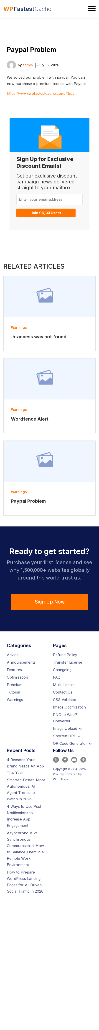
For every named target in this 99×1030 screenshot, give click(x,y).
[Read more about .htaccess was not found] (49, 296)
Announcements (21, 662)
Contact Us (62, 692)
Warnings (19, 327)
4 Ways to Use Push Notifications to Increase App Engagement (24, 816)
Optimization (17, 677)
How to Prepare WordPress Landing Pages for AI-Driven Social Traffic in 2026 (25, 882)
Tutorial (13, 692)
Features (14, 669)
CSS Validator (65, 699)
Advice (12, 655)
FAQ (56, 677)
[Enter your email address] (49, 199)
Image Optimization (69, 707)
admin (28, 65)
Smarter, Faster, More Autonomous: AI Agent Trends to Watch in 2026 (26, 789)
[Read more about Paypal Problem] (49, 461)
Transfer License (67, 662)
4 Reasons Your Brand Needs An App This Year (25, 766)
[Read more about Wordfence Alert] (49, 378)
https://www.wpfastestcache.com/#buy (40, 93)
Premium (14, 684)
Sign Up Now (50, 602)
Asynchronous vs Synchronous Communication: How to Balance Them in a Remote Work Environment (25, 849)
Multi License (64, 684)
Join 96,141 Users (45, 213)
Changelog (62, 669)
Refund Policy (65, 655)
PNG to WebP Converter (65, 717)
